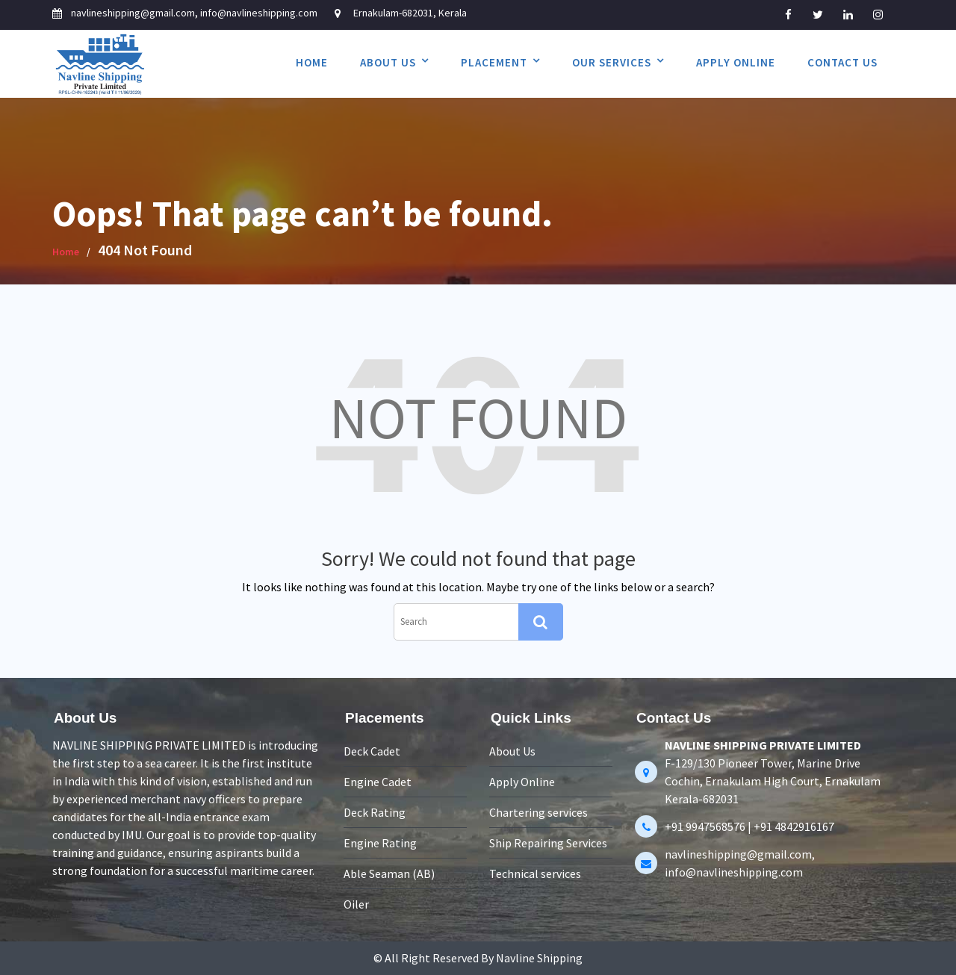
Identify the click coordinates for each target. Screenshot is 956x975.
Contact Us (842, 62)
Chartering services (539, 811)
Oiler (357, 901)
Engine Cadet (378, 782)
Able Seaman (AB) (390, 872)
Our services (611, 62)
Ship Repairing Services (548, 842)
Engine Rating (381, 842)
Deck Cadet (372, 752)
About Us (388, 62)
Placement (494, 62)
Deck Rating (375, 812)
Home (312, 62)
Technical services (536, 872)
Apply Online (735, 62)
